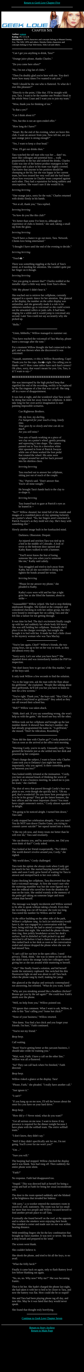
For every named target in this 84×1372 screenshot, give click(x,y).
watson (23, 34)
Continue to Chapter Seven (42, 1318)
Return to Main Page (42, 1330)
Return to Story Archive (42, 1327)
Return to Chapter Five (42, 2)
